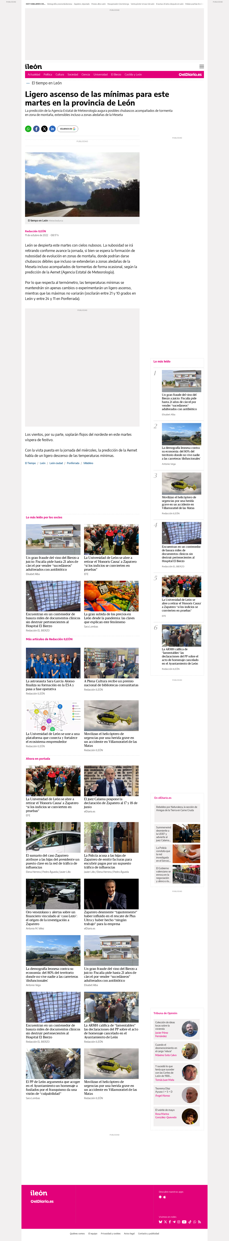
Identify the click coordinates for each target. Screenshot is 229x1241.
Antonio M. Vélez (35, 928)
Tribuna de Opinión (165, 1013)
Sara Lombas (91, 626)
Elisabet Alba (33, 574)
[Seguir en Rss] (199, 1221)
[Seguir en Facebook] (170, 1221)
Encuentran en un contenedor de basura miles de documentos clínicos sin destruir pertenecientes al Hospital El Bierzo (181, 554)
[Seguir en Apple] (164, 1197)
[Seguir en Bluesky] (160, 1221)
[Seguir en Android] (160, 1197)
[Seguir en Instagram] (178, 1221)
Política (48, 74)
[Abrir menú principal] (201, 66)
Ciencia (86, 74)
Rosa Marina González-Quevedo (166, 1115)
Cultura (60, 74)
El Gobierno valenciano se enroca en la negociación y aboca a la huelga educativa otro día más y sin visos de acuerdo (163, 875)
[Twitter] (44, 129)
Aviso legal (129, 1233)
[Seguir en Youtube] (184, 1221)
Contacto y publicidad (148, 1233)
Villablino (88, 463)
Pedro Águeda (50, 871)
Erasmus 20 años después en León (170, 4)
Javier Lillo (65, 871)
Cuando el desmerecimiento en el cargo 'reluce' (166, 1048)
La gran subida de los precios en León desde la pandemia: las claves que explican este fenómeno (109, 618)
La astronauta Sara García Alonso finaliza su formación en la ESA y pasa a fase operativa (50, 685)
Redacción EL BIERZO (38, 630)
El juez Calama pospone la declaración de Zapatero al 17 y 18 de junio (110, 803)
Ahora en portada (38, 758)
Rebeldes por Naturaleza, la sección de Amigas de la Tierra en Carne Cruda (176, 808)
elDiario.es (89, 811)
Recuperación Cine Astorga (118, 4)
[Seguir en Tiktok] (190, 1221)
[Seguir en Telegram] (174, 1221)
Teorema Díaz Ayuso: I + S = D (163, 1090)
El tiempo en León (47, 82)
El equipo (92, 1233)
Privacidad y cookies (111, 1233)
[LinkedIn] (52, 129)
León (42, 463)
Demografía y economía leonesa (59, 4)
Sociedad (73, 74)
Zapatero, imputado (82, 4)
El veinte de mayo (165, 1109)
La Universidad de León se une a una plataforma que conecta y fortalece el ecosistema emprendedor (53, 738)
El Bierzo (116, 74)
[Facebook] (36, 129)
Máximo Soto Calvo (166, 1055)
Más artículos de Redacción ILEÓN (49, 639)
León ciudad (56, 463)
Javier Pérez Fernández (161, 1034)
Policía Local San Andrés (194, 4)
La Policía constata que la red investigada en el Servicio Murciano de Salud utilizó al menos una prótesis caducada (163, 854)
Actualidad (34, 74)
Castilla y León (133, 74)
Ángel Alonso (162, 1095)
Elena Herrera (33, 871)
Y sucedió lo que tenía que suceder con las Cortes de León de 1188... (164, 1071)
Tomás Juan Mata (164, 1079)
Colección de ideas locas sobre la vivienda (165, 1025)
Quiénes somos (77, 1233)
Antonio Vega (33, 985)
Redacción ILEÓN (35, 231)
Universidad (101, 74)
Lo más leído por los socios (44, 517)
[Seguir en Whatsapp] (194, 1221)
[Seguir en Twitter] (165, 1221)
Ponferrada (73, 463)
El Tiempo (30, 463)
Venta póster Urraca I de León (142, 4)
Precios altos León (98, 4)
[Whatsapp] (28, 129)
